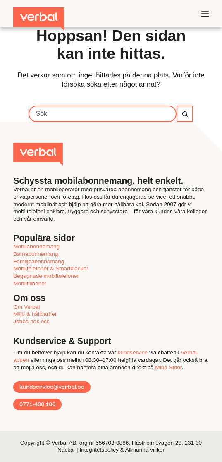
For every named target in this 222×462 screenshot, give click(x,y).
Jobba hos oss (31, 321)
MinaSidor (168, 367)
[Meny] (205, 13)
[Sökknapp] (185, 114)
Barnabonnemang (35, 254)
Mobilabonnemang (36, 246)
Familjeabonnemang (38, 261)
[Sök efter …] (103, 114)
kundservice (133, 352)
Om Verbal (26, 307)
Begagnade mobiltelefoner (46, 276)
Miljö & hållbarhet (34, 314)
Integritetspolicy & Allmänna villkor (122, 450)
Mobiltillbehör (29, 283)
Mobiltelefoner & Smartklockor (50, 268)
